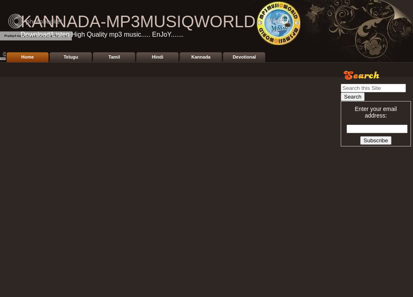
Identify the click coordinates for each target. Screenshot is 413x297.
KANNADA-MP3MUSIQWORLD (138, 21)
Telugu (71, 56)
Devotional (244, 56)
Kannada (200, 56)
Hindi (158, 56)
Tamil (114, 56)
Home (27, 56)
